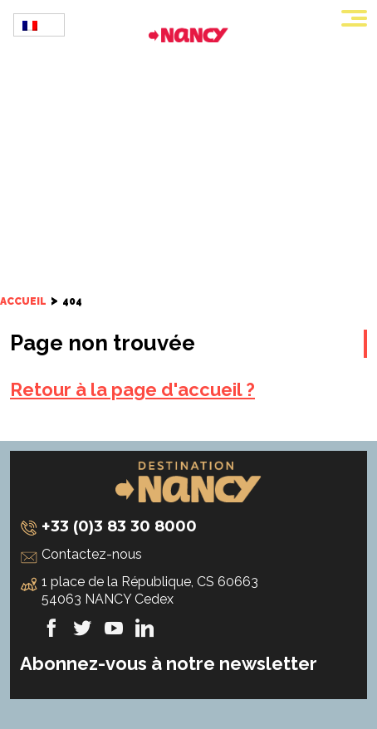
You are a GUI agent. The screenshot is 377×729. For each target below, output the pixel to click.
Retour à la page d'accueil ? (132, 389)
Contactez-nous (92, 554)
